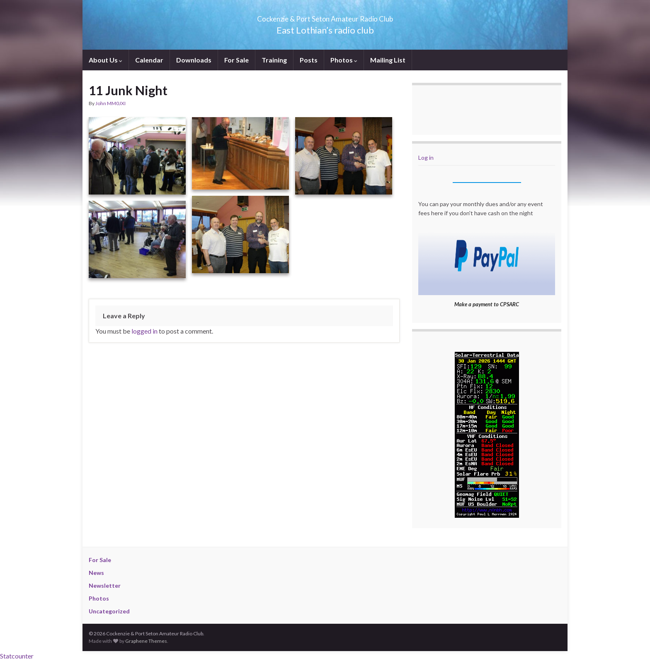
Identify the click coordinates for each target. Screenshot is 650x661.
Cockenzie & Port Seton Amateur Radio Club (325, 16)
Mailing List (387, 60)
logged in (144, 331)
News (96, 572)
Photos (343, 60)
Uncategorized (109, 611)
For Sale (236, 60)
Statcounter (17, 656)
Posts (309, 60)
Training (274, 60)
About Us (105, 60)
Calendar (149, 60)
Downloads (193, 60)
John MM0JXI (110, 103)
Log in (426, 157)
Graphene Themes (146, 641)
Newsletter (105, 585)
